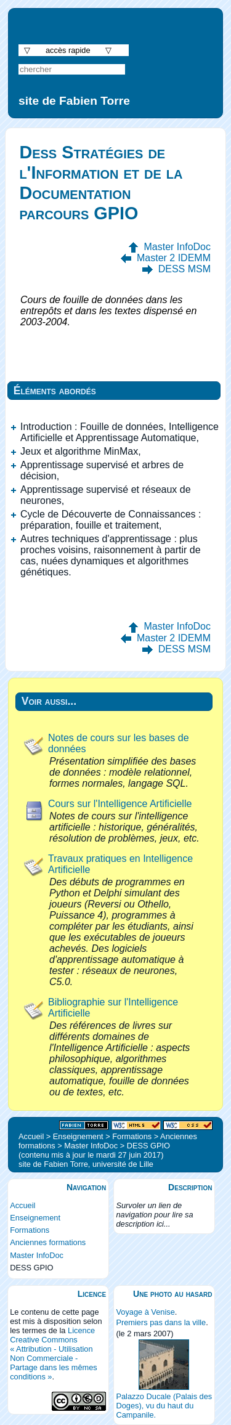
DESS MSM (184, 269)
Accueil (22, 1205)
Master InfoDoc (177, 247)
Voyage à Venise (145, 1312)
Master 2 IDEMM (174, 258)
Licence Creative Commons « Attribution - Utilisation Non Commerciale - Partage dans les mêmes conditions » (53, 1353)
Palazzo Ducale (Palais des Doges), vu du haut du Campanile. (164, 1405)
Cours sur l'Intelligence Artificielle (120, 803)
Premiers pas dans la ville (161, 1322)
